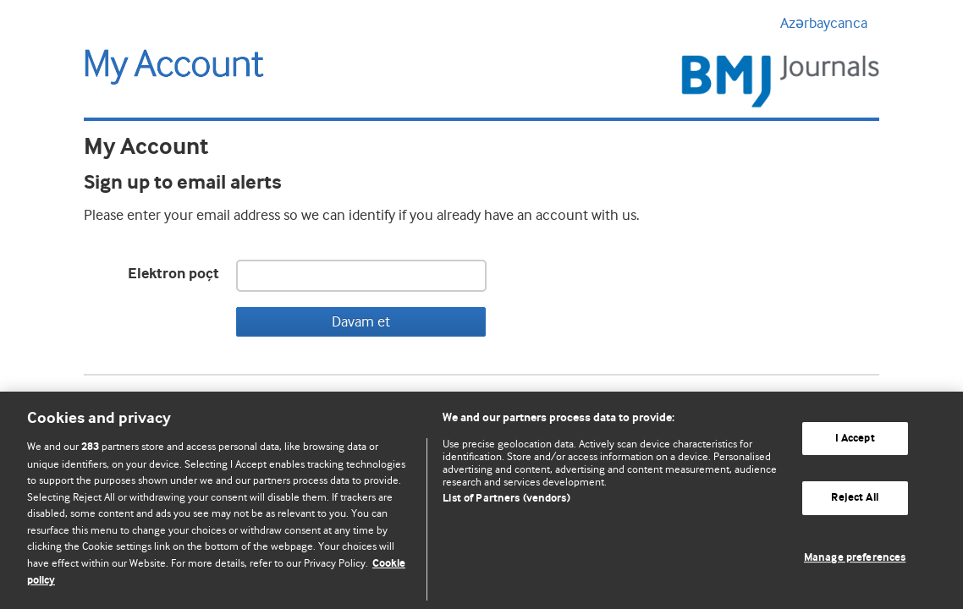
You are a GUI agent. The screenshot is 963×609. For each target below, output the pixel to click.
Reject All (854, 497)
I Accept (855, 438)
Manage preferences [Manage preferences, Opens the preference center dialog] (854, 557)
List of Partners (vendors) (506, 498)
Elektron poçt (173, 274)
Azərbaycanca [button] (829, 22)
